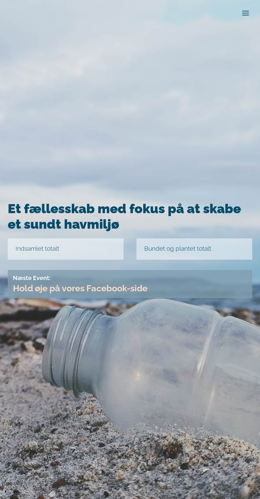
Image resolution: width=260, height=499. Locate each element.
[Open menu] (245, 13)
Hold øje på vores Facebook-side (84, 288)
